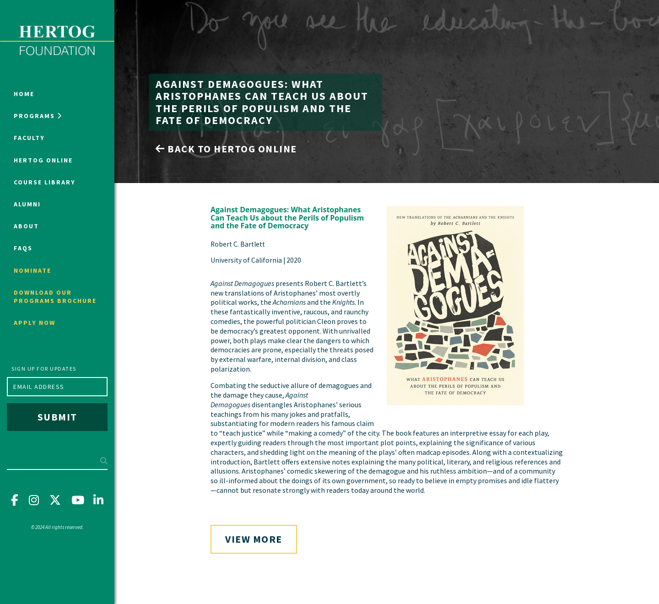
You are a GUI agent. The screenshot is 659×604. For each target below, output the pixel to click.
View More (253, 539)
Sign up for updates (43, 368)
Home (24, 94)
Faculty (29, 138)
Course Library (45, 182)
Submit (57, 416)
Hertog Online (43, 160)
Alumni (27, 204)
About (26, 226)
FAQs (23, 248)
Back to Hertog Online (226, 148)
